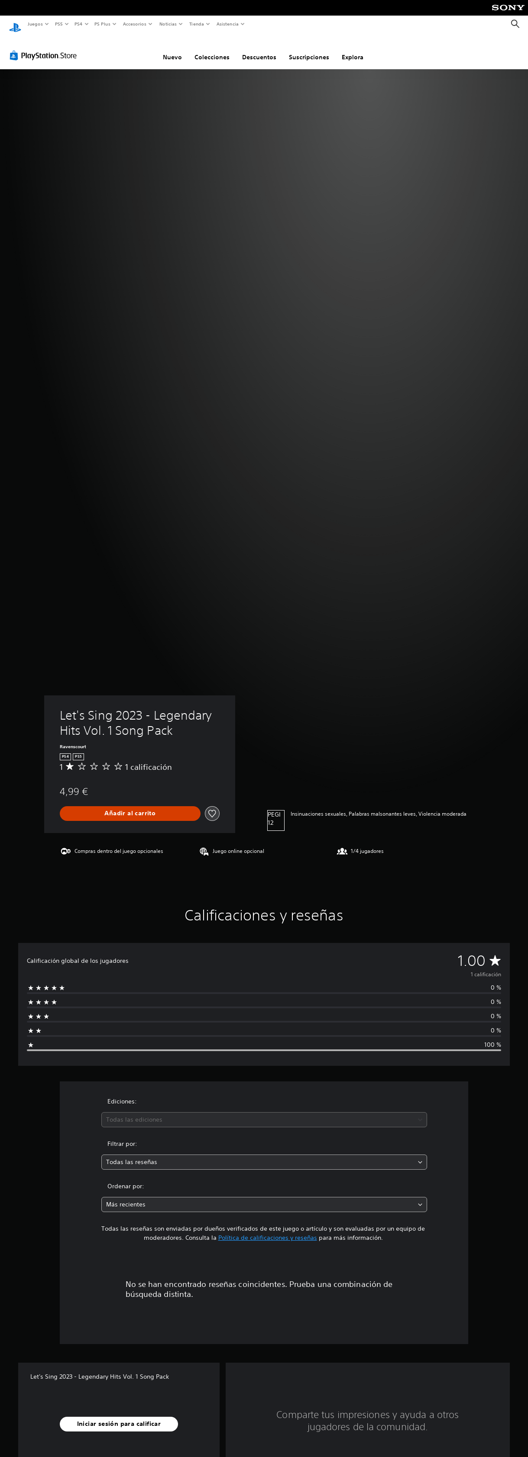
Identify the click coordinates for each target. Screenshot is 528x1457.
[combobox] (264, 1111)
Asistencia (227, 24)
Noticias (168, 24)
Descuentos (259, 49)
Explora (352, 49)
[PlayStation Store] (45, 47)
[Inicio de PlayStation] (15, 24)
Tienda (196, 24)
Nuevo (172, 49)
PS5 (59, 24)
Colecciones (212, 49)
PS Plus (102, 24)
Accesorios (134, 24)
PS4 (79, 24)
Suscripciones (309, 49)
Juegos (34, 24)
